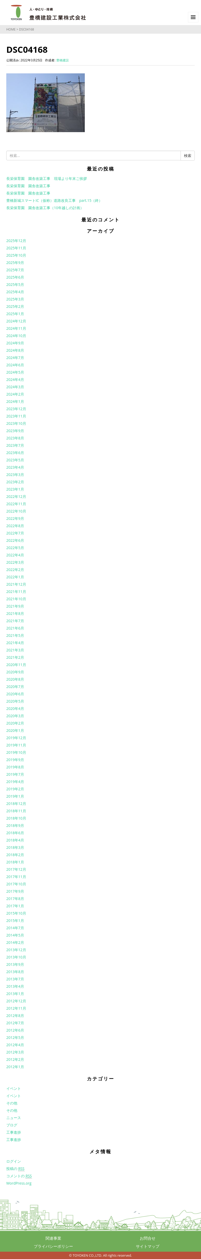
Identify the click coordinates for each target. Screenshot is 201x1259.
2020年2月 (15, 723)
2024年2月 (15, 394)
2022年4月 (15, 554)
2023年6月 (15, 452)
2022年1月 (15, 576)
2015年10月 (16, 913)
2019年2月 (15, 788)
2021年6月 (15, 628)
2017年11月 (16, 876)
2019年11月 (16, 745)
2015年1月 (15, 920)
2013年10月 (16, 957)
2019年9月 (15, 759)
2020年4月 (15, 708)
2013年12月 (16, 949)
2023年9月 (15, 430)
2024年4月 (15, 379)
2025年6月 (15, 277)
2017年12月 (16, 869)
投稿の (15, 1168)
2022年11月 (16, 503)
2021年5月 (15, 635)
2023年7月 (15, 445)
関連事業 (53, 1238)
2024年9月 (15, 342)
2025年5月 (15, 284)
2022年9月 (15, 518)
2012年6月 (15, 1030)
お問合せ (147, 1238)
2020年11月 (16, 664)
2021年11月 (16, 591)
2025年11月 (16, 247)
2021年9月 (15, 606)
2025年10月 (16, 255)
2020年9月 (15, 671)
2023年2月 (15, 481)
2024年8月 (15, 350)
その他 (11, 1103)
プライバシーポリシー (53, 1246)
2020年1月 (15, 730)
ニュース (13, 1117)
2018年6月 (15, 832)
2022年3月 (15, 562)
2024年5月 (15, 372)
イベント (13, 1088)
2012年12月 (16, 1000)
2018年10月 (16, 818)
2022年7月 (15, 533)
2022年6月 (15, 540)
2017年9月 (15, 891)
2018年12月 (16, 803)
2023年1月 (15, 489)
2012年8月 (15, 1015)
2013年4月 (15, 986)
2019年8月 (15, 766)
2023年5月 (15, 459)
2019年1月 (15, 796)
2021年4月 (15, 642)
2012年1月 (15, 1066)
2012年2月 (15, 1059)
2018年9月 (15, 825)
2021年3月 (15, 650)
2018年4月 (15, 840)
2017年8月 (15, 898)
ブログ (11, 1124)
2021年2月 (15, 657)
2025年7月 (15, 269)
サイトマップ (147, 1246)
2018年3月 (15, 847)
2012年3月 (15, 1052)
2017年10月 (16, 883)
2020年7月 (15, 686)
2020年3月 (15, 715)
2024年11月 (16, 328)
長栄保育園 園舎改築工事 (28, 185)
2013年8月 (15, 971)
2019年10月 (16, 752)
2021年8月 (15, 613)
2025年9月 (15, 262)
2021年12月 (16, 584)
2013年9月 (15, 964)
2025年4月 (15, 291)
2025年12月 (16, 240)
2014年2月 (15, 942)
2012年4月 (15, 1044)
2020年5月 (15, 701)
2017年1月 (15, 905)
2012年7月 (15, 1022)
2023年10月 (16, 423)
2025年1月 (15, 313)
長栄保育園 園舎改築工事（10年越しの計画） (45, 207)
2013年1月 (15, 993)
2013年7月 (15, 978)
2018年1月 (15, 862)
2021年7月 (15, 620)
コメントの (19, 1176)
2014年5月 (15, 935)
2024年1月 (15, 401)
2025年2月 (15, 306)
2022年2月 (15, 569)
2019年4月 (15, 781)
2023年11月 (16, 416)
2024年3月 (15, 386)
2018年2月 (15, 854)
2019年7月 (15, 774)
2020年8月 (15, 679)
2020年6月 (15, 693)
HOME (11, 29)
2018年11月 (16, 810)
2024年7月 (15, 357)
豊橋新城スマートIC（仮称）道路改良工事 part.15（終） (54, 200)
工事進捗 (13, 1132)
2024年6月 (15, 364)
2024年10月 (16, 335)
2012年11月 (16, 1008)
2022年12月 (16, 496)
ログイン (13, 1161)
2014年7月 (15, 927)
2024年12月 (16, 321)
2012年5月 (15, 1037)
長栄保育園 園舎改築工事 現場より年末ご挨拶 (46, 178)
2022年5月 (15, 547)
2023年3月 (15, 474)
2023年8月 (15, 438)
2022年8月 (15, 525)
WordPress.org (18, 1183)
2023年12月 (16, 408)
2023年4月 (15, 467)
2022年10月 (16, 511)
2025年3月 (15, 299)
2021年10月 (16, 598)
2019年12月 (16, 737)
